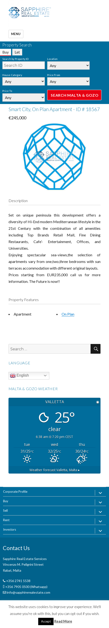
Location (52, 58)
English (19, 376)
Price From (53, 75)
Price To (7, 90)
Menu (16, 34)
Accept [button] (46, 621)
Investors (9, 529)
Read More (63, 621)
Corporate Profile (15, 491)
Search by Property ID (15, 58)
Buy (5, 501)
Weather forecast (54, 470)
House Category (12, 75)
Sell (5, 510)
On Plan (68, 314)
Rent (6, 520)
